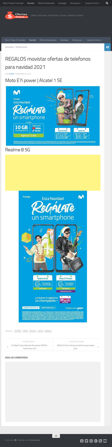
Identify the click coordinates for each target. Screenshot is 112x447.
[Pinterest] (91, 441)
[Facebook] (82, 441)
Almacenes (75, 3)
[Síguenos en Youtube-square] (105, 441)
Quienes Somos (91, 3)
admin (11, 74)
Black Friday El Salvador (13, 3)
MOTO (25, 331)
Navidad (30, 3)
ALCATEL (18, 331)
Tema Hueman (35, 440)
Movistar (33, 331)
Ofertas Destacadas (46, 3)
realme (40, 331)
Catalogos (62, 3)
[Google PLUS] (96, 441)
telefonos (48, 331)
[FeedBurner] (100, 441)
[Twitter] (86, 441)
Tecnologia (21, 47)
